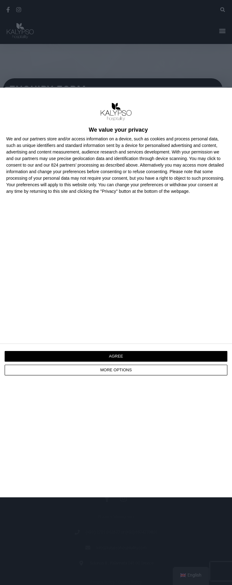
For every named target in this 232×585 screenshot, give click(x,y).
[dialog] (116, 292)
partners (38, 139)
